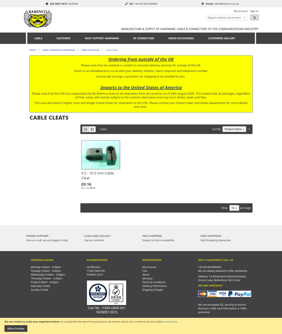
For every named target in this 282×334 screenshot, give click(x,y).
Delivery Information (154, 286)
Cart (144, 270)
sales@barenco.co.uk (226, 3)
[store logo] (38, 17)
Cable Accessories (90, 49)
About (146, 274)
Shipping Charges (152, 289)
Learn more (170, 321)
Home (32, 49)
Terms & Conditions (154, 282)
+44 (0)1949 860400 (145, 3)
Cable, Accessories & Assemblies (58, 49)
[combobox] (227, 18)
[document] (141, 326)
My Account (241, 11)
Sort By (216, 129)
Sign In (254, 11)
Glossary (147, 278)
